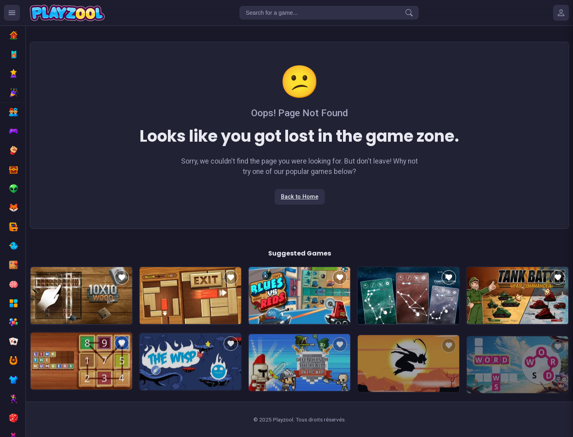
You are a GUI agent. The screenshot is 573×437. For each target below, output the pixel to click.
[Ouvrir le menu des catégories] (12, 13)
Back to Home (299, 196)
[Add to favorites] (122, 277)
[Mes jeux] (561, 13)
